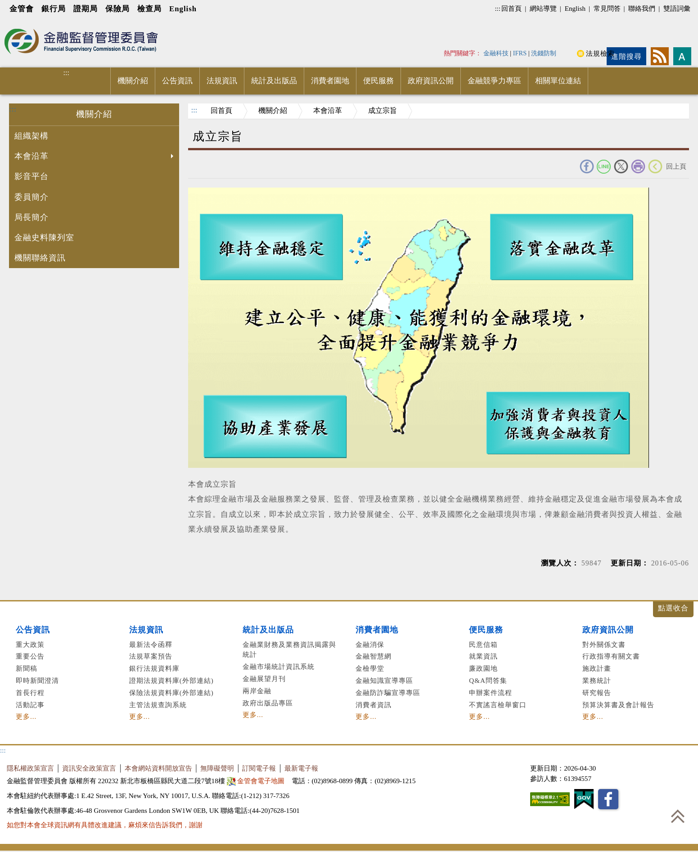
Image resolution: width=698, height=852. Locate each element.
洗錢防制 (543, 53)
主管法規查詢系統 (158, 705)
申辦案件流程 (490, 692)
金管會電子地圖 (257, 781)
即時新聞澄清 (37, 680)
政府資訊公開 (431, 80)
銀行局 (53, 8)
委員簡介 (31, 197)
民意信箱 (483, 644)
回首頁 (511, 8)
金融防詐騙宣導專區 (388, 692)
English (183, 8)
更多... (26, 716)
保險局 (117, 8)
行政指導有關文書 (611, 656)
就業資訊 (483, 656)
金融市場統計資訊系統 (279, 666)
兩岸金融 (257, 691)
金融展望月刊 (264, 678)
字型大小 (682, 56)
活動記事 (30, 705)
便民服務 (378, 80)
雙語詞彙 (676, 8)
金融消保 (370, 644)
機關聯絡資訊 (40, 257)
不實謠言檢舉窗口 (498, 705)
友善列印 (638, 166)
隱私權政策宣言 (30, 768)
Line (604, 166)
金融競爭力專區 (494, 80)
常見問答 (607, 8)
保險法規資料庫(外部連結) (171, 692)
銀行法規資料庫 (154, 668)
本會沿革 (95, 157)
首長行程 (30, 692)
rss (660, 56)
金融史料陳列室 (44, 237)
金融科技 (496, 53)
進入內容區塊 (23, 23)
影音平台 (31, 176)
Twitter (621, 166)
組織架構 (31, 135)
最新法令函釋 (150, 644)
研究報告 (596, 692)
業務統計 (596, 680)
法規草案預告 (150, 656)
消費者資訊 (374, 705)
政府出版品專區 (268, 703)
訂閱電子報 (259, 768)
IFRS (520, 53)
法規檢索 (600, 53)
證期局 (85, 8)
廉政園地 (483, 668)
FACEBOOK (587, 166)
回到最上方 (677, 816)
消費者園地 (330, 80)
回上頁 (676, 166)
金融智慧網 (374, 656)
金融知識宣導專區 (384, 680)
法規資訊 (222, 80)
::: (497, 8)
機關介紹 (132, 80)
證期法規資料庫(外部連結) (171, 680)
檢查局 (149, 8)
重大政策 (30, 644)
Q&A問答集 (488, 680)
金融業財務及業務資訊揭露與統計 (289, 650)
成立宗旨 (382, 110)
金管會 (21, 8)
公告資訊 (177, 80)
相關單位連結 (558, 80)
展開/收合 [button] (673, 609)
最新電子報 (301, 768)
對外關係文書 (604, 644)
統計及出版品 (274, 80)
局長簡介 (31, 217)
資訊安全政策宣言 (89, 768)
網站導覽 (543, 8)
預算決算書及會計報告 (618, 705)
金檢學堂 (370, 668)
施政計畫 (596, 668)
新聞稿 (26, 668)
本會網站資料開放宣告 (158, 768)
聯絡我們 (641, 8)
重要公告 (30, 656)
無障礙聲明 (217, 768)
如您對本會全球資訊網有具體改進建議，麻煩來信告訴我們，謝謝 (105, 825)
